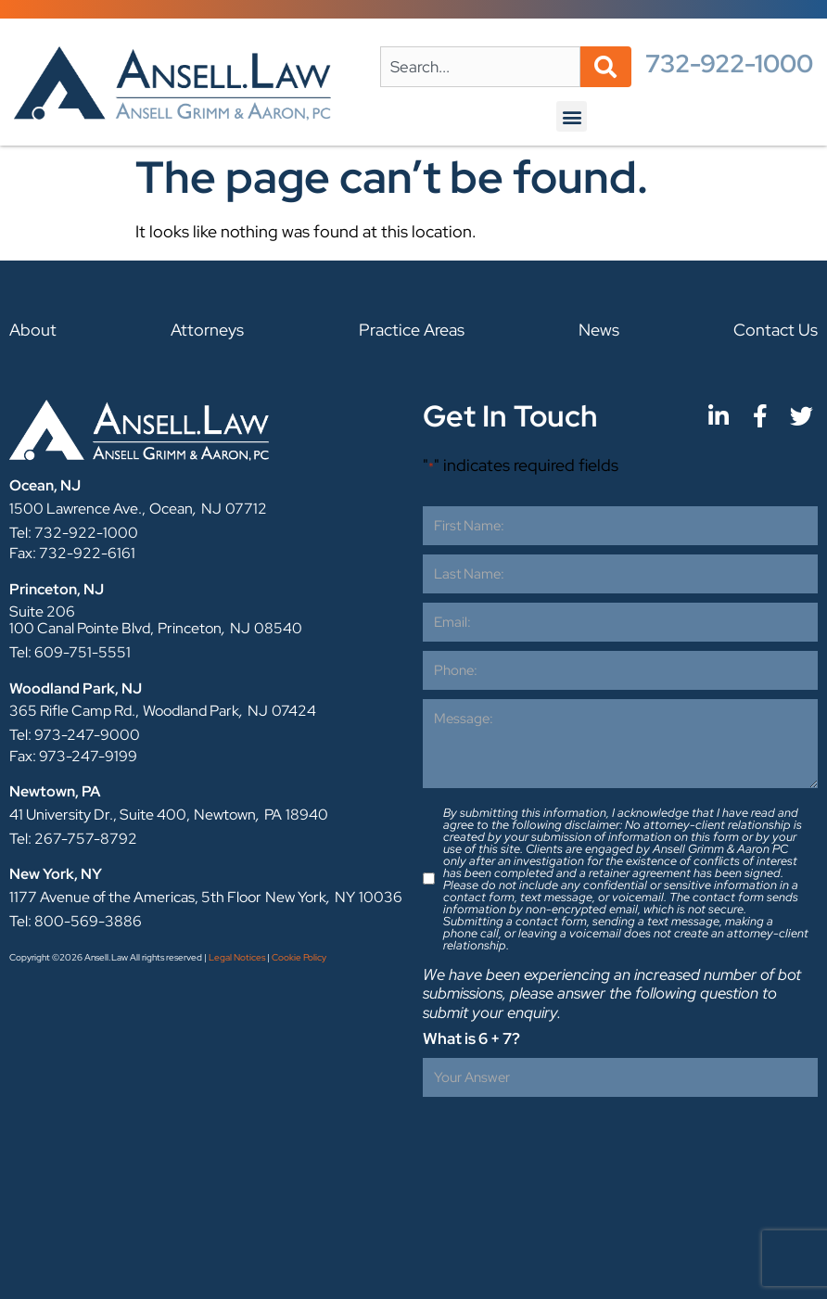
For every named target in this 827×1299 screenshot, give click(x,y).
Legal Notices (237, 957)
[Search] (605, 66)
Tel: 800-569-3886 (75, 921)
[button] (571, 116)
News (599, 329)
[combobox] (480, 66)
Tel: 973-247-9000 (74, 735)
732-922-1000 (729, 63)
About (33, 329)
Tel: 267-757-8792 (73, 838)
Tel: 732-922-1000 (73, 532)
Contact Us (775, 329)
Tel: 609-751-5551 (70, 652)
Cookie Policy (299, 957)
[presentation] (564, 1142)
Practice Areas (411, 329)
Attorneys (207, 329)
